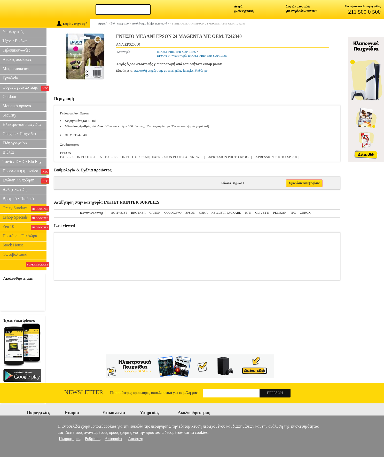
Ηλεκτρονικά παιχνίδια (22, 124)
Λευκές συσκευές (17, 59)
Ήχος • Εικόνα (15, 41)
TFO (293, 212)
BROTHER (138, 212)
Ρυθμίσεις (93, 438)
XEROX (305, 212)
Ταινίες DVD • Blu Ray (22, 161)
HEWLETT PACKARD (226, 212)
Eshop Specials (24, 218)
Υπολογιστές (13, 31)
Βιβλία (8, 152)
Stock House (13, 245)
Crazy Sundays (24, 208)
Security (9, 115)
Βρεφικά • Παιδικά (18, 198)
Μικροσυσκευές (16, 69)
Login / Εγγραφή (72, 24)
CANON (155, 212)
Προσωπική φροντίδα (24, 171)
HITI (248, 212)
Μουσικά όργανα (17, 106)
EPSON (190, 212)
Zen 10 (24, 227)
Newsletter (83, 392)
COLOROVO (173, 212)
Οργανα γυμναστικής (24, 88)
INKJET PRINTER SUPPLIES (176, 52)
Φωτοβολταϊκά (15, 254)
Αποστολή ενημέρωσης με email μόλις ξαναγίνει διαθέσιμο (171, 70)
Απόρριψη (113, 438)
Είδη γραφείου (15, 143)
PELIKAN (279, 212)
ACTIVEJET (119, 212)
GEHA (203, 212)
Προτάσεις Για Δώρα (20, 236)
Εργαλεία (10, 78)
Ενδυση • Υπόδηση (24, 181)
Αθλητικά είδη (15, 189)
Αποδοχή (135, 438)
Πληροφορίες (70, 438)
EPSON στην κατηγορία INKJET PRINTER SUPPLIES (192, 55)
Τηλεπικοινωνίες (16, 50)
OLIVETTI (262, 212)
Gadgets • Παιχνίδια (19, 133)
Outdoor (9, 96)
